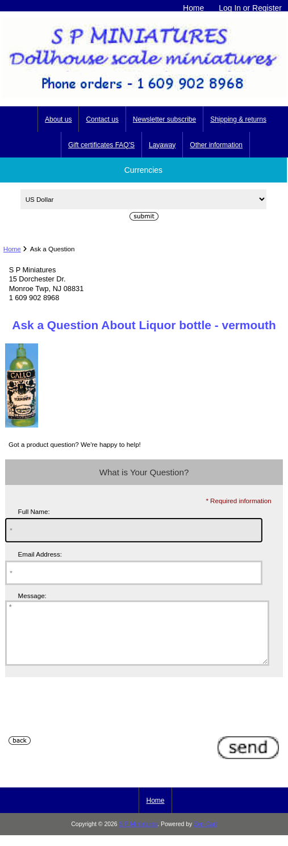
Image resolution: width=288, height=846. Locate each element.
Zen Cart (205, 836)
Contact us (102, 119)
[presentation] (91, 722)
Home (193, 8)
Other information (216, 145)
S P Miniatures (138, 836)
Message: (32, 595)
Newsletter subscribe (164, 119)
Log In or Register (250, 8)
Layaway (162, 145)
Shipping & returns (238, 119)
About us (58, 119)
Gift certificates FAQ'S (101, 145)
